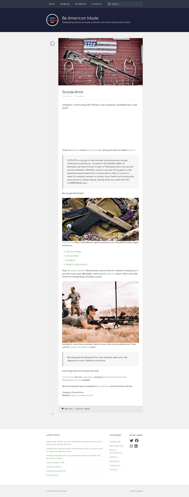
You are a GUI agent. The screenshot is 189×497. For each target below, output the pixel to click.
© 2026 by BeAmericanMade (56, 491)
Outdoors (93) (114, 441)
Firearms (79, 96)
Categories (65, 4)
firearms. (131, 150)
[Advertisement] (100, 129)
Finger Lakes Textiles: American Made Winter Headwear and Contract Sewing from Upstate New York (74, 442)
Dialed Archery (52, 475)
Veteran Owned (83, 409)
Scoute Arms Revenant (79, 347)
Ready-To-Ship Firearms (77, 264)
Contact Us (96, 4)
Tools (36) (113, 469)
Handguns (70, 260)
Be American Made (80, 18)
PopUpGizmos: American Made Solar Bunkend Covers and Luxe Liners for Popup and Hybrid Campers (74, 449)
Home (51, 4)
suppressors (88, 377)
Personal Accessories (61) (115, 451)
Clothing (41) (114, 465)
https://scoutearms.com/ (82, 395)
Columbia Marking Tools (56, 471)
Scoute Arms (72, 92)
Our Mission (80, 4)
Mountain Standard (76, 270)
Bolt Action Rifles (73, 251)
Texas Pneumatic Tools (55, 462)
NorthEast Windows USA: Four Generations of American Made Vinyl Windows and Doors (73, 456)
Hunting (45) (114, 461)
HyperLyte (110, 273)
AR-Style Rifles (72, 256)
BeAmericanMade (136, 491)
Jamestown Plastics (54, 467)
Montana (76, 150)
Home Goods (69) (116, 446)
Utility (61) (113, 457)
